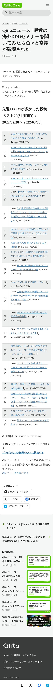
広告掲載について (12, 668)
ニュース (23, 23)
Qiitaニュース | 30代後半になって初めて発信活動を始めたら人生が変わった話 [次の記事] (26, 538)
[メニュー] (48, 5)
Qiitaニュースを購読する (15, 473)
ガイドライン (35, 661)
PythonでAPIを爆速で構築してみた (28, 282)
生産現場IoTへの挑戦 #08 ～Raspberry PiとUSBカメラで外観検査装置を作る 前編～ (29, 295)
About (6, 655)
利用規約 (15, 655)
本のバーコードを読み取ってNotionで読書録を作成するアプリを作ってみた (29, 233)
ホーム (5, 23)
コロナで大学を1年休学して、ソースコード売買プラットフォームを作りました (29, 367)
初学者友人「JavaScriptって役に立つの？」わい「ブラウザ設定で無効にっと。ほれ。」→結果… (29, 350)
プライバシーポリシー (14, 661)
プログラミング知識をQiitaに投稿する (23, 452)
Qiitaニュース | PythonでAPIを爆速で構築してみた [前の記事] (25, 526)
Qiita (14, 23)
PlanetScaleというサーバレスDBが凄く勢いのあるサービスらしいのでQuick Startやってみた (29, 151)
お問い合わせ (29, 655)
